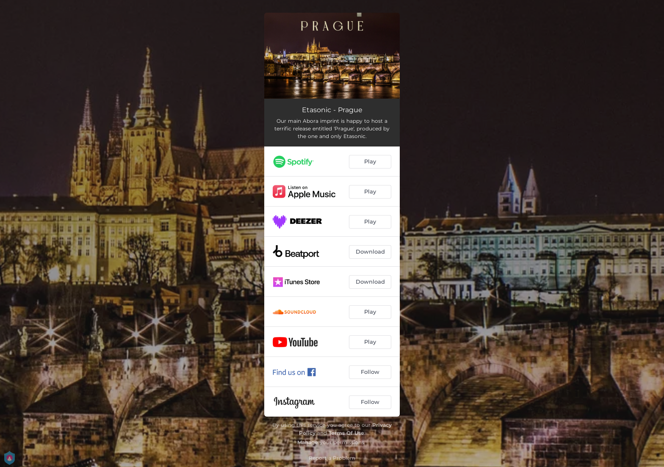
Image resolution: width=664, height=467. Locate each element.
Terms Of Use (346, 433)
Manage (307, 442)
